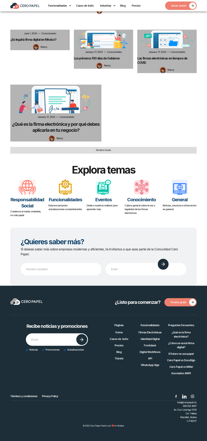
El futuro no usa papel (181, 353)
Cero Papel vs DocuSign (181, 360)
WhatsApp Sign (150, 365)
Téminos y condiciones (23, 396)
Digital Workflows (150, 352)
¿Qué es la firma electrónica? (181, 334)
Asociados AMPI (181, 373)
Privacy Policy (50, 396)
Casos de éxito (85, 5)
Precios (136, 5)
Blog (122, 5)
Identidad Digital (150, 339)
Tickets (119, 358)
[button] (59, 5)
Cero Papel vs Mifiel (181, 366)
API (150, 358)
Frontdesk (150, 345)
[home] (25, 5)
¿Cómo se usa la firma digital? (181, 345)
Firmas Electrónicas (150, 332)
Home (119, 332)
